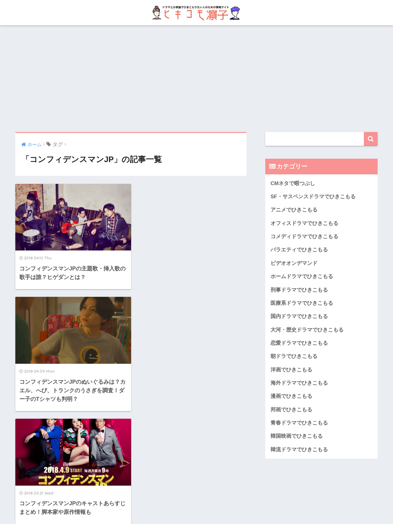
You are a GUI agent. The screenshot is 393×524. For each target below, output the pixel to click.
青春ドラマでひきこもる (299, 423)
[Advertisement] (196, 79)
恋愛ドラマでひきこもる (299, 343)
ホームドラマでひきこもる (301, 276)
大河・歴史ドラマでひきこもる (307, 330)
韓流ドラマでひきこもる (299, 449)
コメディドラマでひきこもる (304, 236)
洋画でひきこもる (291, 370)
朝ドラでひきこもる (293, 356)
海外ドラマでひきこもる (299, 383)
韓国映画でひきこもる (296, 436)
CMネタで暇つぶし (292, 183)
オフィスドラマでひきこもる (304, 223)
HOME (197, 499)
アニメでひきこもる (293, 210)
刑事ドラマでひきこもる (299, 290)
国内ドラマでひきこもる (299, 316)
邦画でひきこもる (291, 410)
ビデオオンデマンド (293, 263)
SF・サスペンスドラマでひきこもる (312, 197)
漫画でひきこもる (291, 396)
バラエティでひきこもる (299, 250)
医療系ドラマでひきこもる (301, 303)
